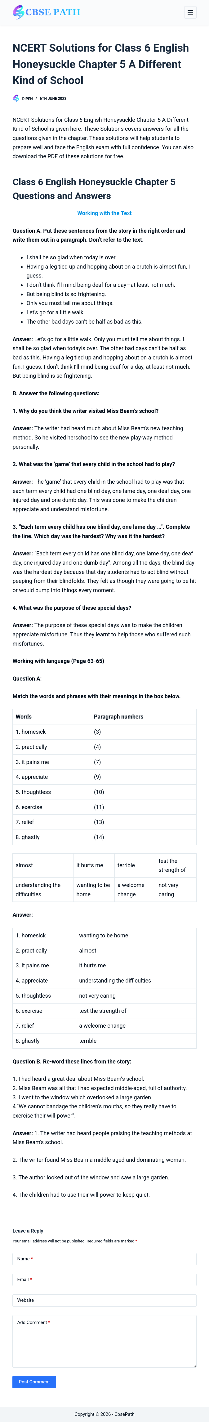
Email (24, 1280)
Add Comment (33, 1322)
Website (25, 1300)
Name (25, 1259)
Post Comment (34, 1382)
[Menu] (190, 12)
